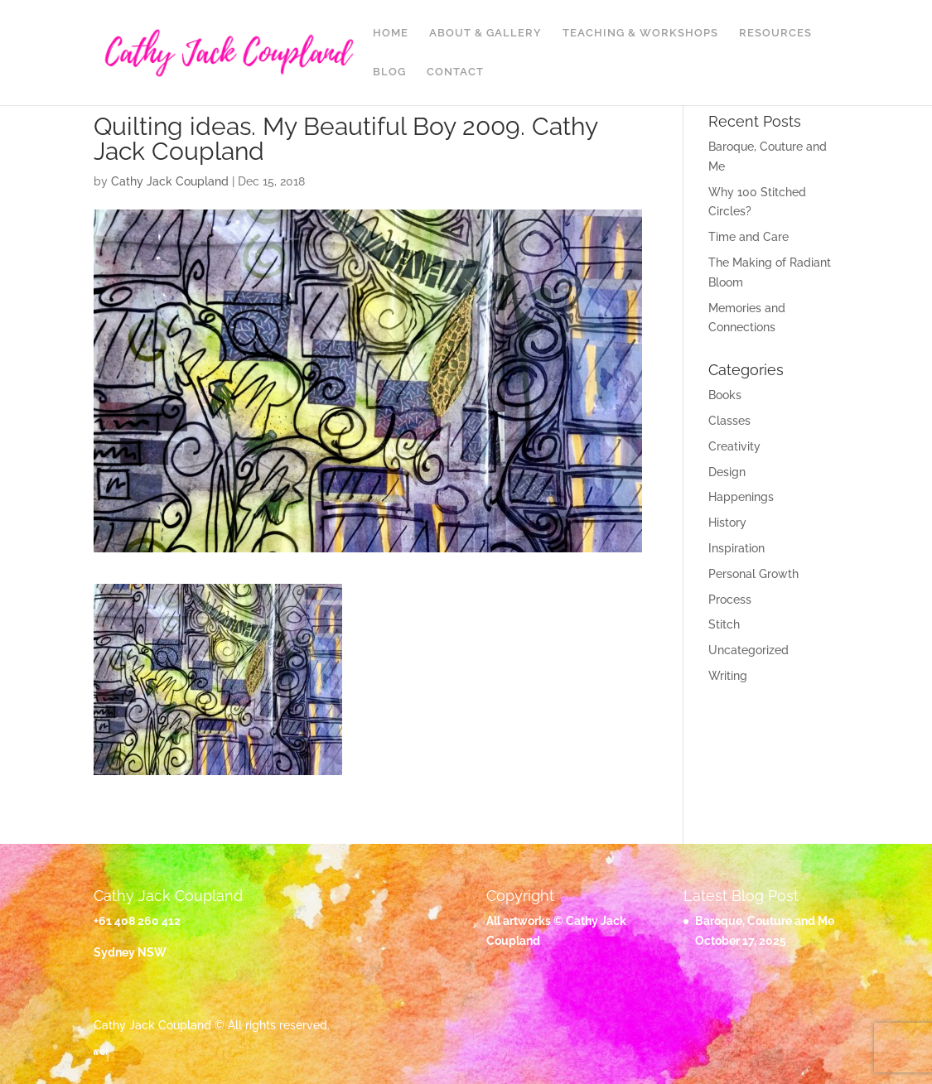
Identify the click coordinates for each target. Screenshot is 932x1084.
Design (727, 472)
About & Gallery (485, 33)
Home (390, 33)
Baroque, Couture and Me (764, 920)
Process (729, 599)
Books (724, 395)
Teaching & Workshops (640, 33)
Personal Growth (753, 574)
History (727, 522)
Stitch (724, 624)
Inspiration (736, 548)
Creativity (734, 446)
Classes (729, 420)
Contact (455, 72)
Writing (727, 675)
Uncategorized (748, 650)
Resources (775, 33)
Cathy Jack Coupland (170, 181)
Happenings (741, 496)
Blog (389, 72)
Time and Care (748, 236)
